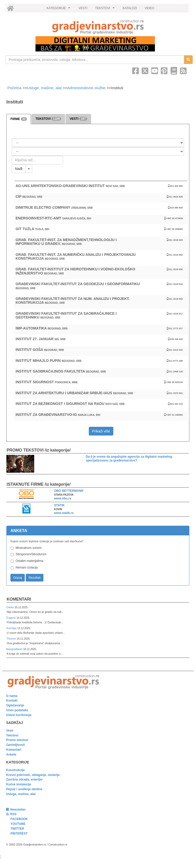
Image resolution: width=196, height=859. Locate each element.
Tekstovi (12, 735)
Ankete (11, 754)
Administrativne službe (86, 88)
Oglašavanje (15, 705)
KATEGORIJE (59, 9)
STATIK (59, 505)
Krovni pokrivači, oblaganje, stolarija (32, 775)
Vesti (9, 730)
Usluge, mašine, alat (44, 88)
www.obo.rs (62, 498)
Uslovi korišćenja (18, 715)
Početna (14, 88)
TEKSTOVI (105, 9)
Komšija (11, 628)
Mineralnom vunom (29, 548)
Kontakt (12, 700)
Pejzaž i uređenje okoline (24, 789)
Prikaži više (101, 431)
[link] (98, 27)
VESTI (83, 8)
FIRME (18, 119)
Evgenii (11, 617)
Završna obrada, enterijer (24, 779)
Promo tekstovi (17, 740)
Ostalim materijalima (29, 561)
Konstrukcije (15, 770)
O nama (11, 696)
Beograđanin (14, 649)
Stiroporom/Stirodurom (31, 554)
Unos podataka (17, 710)
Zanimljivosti (15, 745)
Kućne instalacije (18, 784)
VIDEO (149, 8)
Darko (10, 607)
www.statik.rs (64, 513)
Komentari (19, 599)
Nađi (18, 169)
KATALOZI (130, 8)
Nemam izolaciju (27, 567)
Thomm (11, 638)
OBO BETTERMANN (68, 491)
